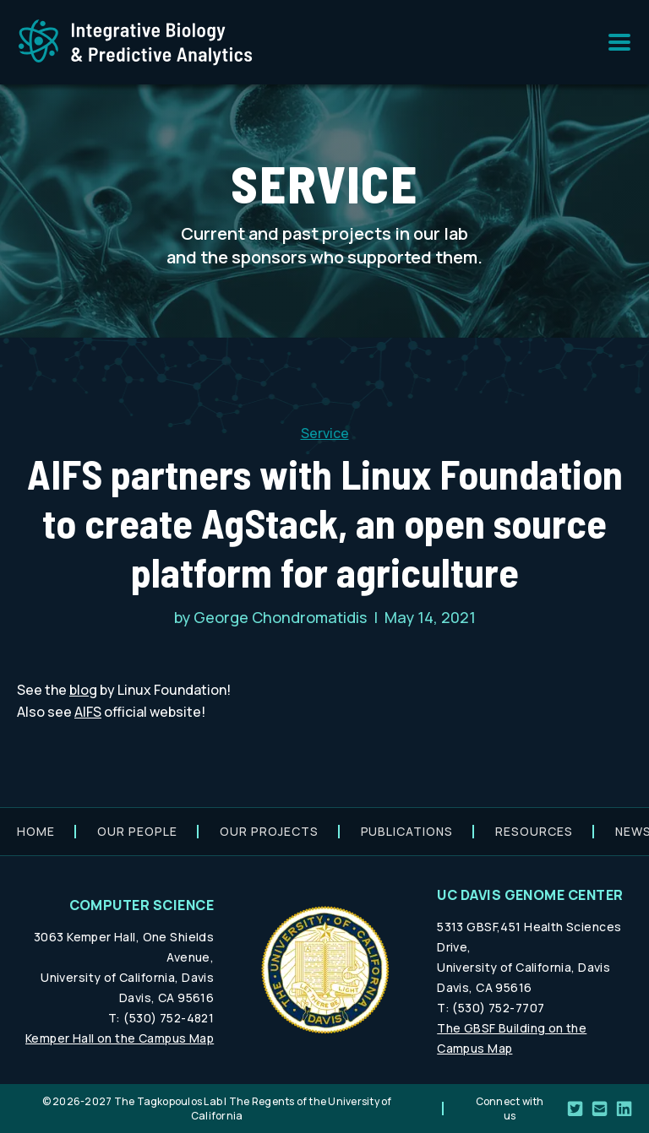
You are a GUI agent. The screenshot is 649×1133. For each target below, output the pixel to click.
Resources (534, 831)
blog (83, 689)
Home (36, 831)
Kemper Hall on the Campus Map (119, 1038)
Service (325, 433)
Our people (137, 831)
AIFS (87, 711)
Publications (407, 831)
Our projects (269, 831)
